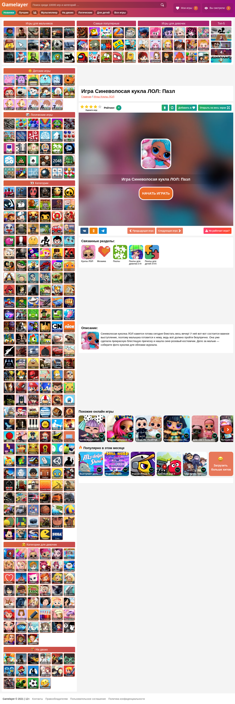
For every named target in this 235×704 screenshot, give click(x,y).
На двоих (68, 12)
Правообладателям (56, 698)
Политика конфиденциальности (126, 698)
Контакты (37, 698)
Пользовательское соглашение (88, 698)
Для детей (103, 12)
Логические (85, 12)
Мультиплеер (49, 12)
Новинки (9, 12)
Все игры (120, 12)
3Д (34, 12)
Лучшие (23, 12)
